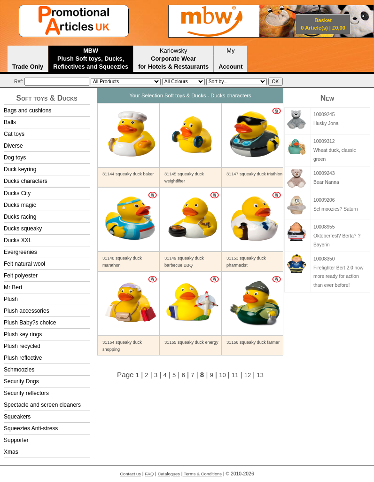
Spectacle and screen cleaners (42, 405)
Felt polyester (21, 275)
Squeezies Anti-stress (31, 428)
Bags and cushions (27, 110)
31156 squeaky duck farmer (253, 342)
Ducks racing (20, 216)
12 (247, 375)
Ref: (18, 81)
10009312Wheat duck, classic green (334, 150)
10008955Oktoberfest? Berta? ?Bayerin (336, 235)
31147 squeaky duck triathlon (254, 174)
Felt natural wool (24, 264)
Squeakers (17, 416)
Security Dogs (21, 381)
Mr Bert (13, 287)
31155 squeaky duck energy (191, 342)
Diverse (13, 145)
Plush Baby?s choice (30, 322)
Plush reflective (23, 358)
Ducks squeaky (23, 228)
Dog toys (15, 157)
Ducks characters (25, 181)
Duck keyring (20, 169)
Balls (10, 122)
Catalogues (169, 474)
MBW (90, 59)
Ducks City (17, 193)
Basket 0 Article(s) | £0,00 (323, 24)
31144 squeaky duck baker (128, 174)
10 (222, 375)
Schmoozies (19, 369)
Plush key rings (23, 334)
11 (235, 375)
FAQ (149, 474)
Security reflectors (26, 393)
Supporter (16, 440)
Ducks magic (20, 205)
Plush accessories (26, 311)
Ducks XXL (17, 240)
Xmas (11, 452)
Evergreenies (20, 252)
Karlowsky (173, 59)
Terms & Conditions (202, 474)
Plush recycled (22, 346)
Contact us (130, 474)
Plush (11, 299)
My (230, 59)
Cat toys (14, 134)
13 (260, 375)
